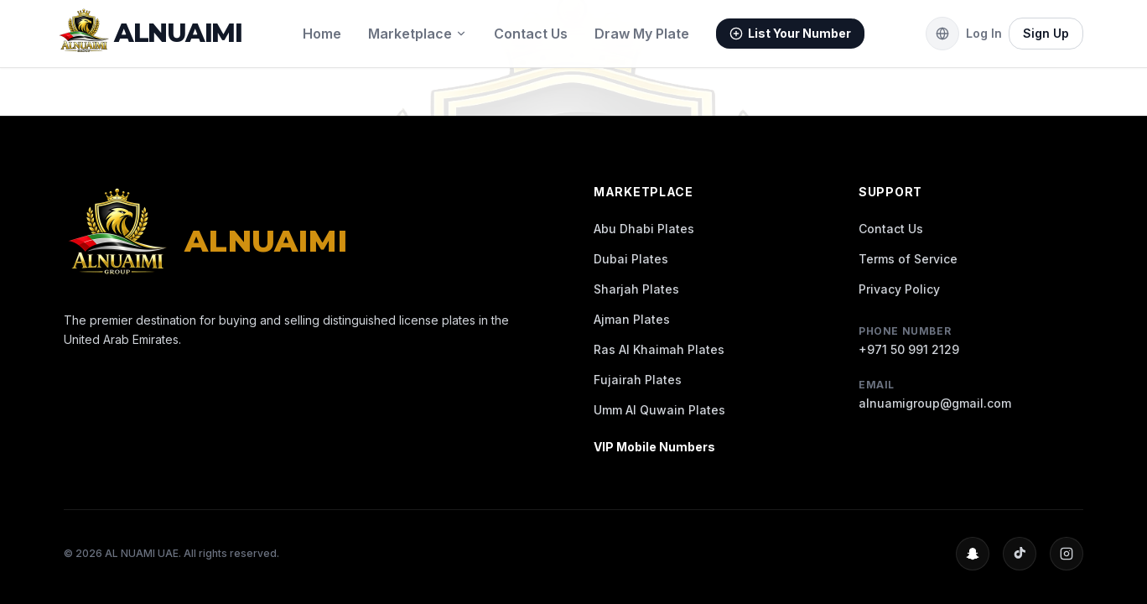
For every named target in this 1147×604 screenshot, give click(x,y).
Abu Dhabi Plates (644, 228)
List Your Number (790, 33)
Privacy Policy (899, 289)
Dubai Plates (631, 259)
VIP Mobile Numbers (654, 447)
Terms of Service (908, 259)
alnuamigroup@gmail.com (935, 403)
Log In (984, 33)
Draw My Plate (641, 33)
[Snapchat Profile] (972, 553)
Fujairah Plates (638, 379)
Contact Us (531, 33)
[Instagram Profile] (1066, 553)
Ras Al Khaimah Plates (659, 349)
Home (322, 33)
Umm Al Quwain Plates (659, 410)
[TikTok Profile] (1019, 553)
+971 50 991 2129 (909, 349)
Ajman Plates (632, 319)
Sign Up (1046, 33)
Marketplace (417, 33)
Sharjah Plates (636, 289)
